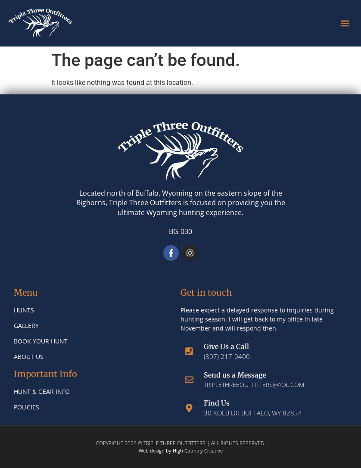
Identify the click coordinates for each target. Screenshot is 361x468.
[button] (345, 23)
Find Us (217, 403)
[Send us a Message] (189, 379)
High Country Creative (198, 450)
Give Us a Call (226, 346)
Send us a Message (235, 375)
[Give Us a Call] (189, 351)
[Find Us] (189, 408)
